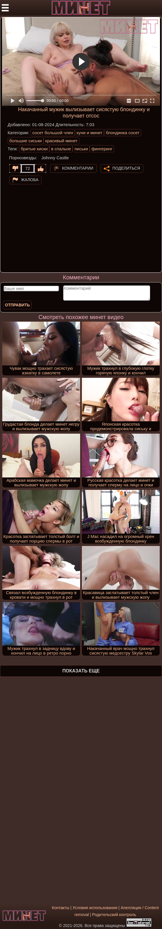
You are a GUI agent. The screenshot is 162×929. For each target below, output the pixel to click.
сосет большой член (52, 132)
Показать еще (80, 670)
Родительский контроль (114, 914)
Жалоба (30, 179)
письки (81, 148)
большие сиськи (26, 140)
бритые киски (34, 148)
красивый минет (61, 140)
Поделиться (126, 168)
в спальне (61, 148)
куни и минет (89, 132)
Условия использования (95, 907)
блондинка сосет (123, 132)
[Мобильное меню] (5, 7)
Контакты (60, 907)
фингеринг (101, 148)
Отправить (17, 305)
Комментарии (77, 168)
